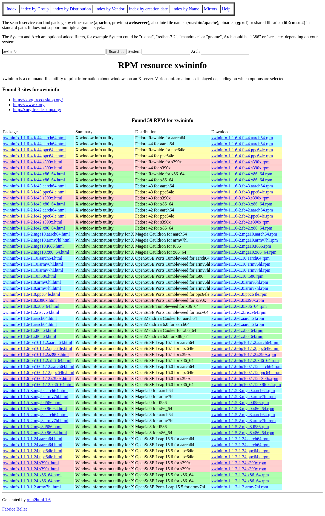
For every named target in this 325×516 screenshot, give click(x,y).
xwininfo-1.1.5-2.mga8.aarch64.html (35, 414)
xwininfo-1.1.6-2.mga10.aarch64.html (36, 234)
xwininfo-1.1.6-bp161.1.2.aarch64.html (37, 342)
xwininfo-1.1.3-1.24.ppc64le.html (32, 450)
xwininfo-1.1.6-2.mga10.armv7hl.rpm (244, 240)
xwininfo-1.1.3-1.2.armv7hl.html (32, 487)
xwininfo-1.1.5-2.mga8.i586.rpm (240, 426)
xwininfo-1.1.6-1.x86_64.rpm (237, 330)
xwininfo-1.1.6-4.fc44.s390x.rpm (240, 162)
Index (11, 9)
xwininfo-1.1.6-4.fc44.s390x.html (32, 162)
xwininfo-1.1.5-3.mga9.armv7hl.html (35, 396)
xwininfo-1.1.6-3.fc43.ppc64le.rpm (242, 192)
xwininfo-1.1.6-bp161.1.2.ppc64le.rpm (245, 348)
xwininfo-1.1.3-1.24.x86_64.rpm (240, 474)
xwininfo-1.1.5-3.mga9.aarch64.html (35, 390)
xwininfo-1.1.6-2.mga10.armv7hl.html (37, 240)
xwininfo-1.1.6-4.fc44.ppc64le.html (34, 149)
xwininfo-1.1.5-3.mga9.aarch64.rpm (243, 390)
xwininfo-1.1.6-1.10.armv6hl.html (33, 264)
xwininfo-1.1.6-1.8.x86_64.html (31, 306)
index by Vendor (110, 9)
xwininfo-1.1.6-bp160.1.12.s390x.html (37, 378)
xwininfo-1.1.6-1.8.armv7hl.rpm (239, 288)
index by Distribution (72, 9)
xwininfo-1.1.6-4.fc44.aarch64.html (34, 137)
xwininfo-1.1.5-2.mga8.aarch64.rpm (243, 414)
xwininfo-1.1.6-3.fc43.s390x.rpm (240, 198)
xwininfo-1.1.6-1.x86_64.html (29, 330)
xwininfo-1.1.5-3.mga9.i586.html (32, 402)
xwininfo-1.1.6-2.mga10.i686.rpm (241, 246)
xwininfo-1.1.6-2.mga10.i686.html (33, 246)
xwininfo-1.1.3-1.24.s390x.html (31, 462)
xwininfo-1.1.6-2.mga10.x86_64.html (36, 252)
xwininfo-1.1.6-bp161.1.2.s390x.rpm (243, 354)
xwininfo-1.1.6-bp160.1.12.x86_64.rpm (246, 384)
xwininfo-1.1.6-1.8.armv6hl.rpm (239, 282)
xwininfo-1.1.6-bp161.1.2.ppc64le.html (37, 348)
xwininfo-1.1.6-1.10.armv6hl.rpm (241, 264)
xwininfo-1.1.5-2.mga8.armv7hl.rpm (243, 420)
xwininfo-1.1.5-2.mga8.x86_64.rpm (242, 432)
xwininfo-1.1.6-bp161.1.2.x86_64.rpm (245, 360)
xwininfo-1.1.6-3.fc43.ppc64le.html (34, 192)
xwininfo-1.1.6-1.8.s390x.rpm (237, 300)
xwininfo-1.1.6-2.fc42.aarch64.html (34, 210)
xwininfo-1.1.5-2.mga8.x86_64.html (35, 432)
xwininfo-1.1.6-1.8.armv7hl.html (32, 288)
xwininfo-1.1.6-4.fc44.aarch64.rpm (242, 137)
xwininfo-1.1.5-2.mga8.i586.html (32, 426)
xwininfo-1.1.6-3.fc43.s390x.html (32, 198)
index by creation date (148, 9)
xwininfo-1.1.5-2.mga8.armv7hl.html (35, 420)
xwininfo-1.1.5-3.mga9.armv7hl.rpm (243, 396)
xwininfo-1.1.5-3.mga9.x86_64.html (35, 408)
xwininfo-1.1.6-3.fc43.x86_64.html (34, 204)
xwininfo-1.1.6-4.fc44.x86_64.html (34, 174)
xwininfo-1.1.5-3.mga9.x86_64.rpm (242, 408)
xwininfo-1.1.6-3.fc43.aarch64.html (34, 186)
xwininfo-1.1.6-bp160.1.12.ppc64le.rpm (246, 372)
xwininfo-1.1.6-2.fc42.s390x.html (32, 222)
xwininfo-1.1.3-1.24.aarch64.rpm (240, 438)
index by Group (34, 9)
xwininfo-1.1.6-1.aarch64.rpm (237, 318)
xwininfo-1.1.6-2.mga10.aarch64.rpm (244, 234)
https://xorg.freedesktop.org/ (38, 99)
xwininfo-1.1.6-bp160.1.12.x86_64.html (38, 384)
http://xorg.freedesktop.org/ (37, 109)
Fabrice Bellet (14, 509)
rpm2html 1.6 (39, 499)
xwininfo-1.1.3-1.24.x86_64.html (32, 474)
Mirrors (210, 9)
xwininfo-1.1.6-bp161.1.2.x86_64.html (37, 360)
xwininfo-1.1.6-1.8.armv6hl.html (32, 282)
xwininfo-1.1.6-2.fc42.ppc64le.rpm (242, 216)
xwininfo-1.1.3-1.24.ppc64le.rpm (240, 450)
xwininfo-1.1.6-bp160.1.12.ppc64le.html (38, 372)
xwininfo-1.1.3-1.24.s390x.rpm (238, 462)
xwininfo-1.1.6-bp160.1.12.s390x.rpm (244, 378)
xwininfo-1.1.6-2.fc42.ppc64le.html (34, 216)
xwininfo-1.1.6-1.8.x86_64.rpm (239, 306)
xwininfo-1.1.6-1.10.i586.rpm (237, 276)
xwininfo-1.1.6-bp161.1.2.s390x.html (36, 354)
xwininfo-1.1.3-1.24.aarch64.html (32, 438)
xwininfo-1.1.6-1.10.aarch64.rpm (240, 258)
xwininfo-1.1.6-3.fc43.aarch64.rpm (242, 186)
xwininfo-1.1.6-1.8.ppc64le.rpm (239, 294)
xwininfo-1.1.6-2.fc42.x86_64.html (34, 228)
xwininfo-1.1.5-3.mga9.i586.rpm (240, 402)
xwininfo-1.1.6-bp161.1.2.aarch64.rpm (245, 342)
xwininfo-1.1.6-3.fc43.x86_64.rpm (241, 204)
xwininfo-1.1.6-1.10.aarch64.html (32, 258)
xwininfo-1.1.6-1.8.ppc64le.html (31, 294)
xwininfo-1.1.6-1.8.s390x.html (30, 300)
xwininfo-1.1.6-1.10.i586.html (29, 276)
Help (226, 9)
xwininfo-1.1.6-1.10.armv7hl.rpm (241, 270)
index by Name (185, 9)
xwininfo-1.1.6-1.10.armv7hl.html (33, 270)
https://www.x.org (29, 104)
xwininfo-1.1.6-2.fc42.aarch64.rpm (242, 210)
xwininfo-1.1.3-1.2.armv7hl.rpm (239, 487)
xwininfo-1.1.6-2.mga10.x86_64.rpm (244, 252)
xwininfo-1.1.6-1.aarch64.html (30, 318)
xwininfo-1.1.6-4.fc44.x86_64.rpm (241, 174)
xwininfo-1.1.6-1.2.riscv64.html (31, 312)
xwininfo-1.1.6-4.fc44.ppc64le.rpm (242, 149)
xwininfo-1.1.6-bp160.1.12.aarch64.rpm (246, 366)
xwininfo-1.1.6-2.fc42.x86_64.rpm (241, 228)
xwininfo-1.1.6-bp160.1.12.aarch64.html (38, 366)
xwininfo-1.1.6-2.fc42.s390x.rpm (240, 222)
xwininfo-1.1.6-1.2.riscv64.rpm (238, 312)
